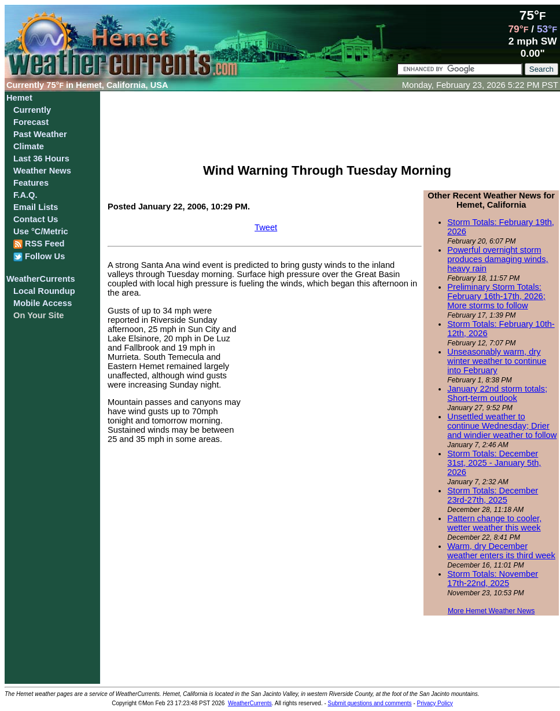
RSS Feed (39, 244)
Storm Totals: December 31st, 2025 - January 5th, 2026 (494, 463)
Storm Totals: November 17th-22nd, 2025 (492, 578)
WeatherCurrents (40, 278)
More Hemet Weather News (491, 611)
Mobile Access (42, 303)
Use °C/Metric (40, 231)
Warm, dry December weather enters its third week (501, 550)
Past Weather (40, 134)
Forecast (31, 122)
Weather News (42, 170)
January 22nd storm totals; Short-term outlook (497, 393)
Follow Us (39, 256)
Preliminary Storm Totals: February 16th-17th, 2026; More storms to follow (496, 296)
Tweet (266, 227)
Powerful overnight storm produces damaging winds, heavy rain (497, 259)
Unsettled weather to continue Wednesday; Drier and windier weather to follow (502, 426)
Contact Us (35, 219)
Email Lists (35, 207)
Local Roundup (44, 291)
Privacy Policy (435, 703)
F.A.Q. (25, 195)
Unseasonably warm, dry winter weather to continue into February (496, 361)
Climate (28, 146)
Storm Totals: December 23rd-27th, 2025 (492, 495)
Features (31, 182)
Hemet (19, 97)
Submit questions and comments (370, 703)
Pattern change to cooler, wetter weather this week (494, 523)
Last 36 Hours (41, 158)
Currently (32, 110)
